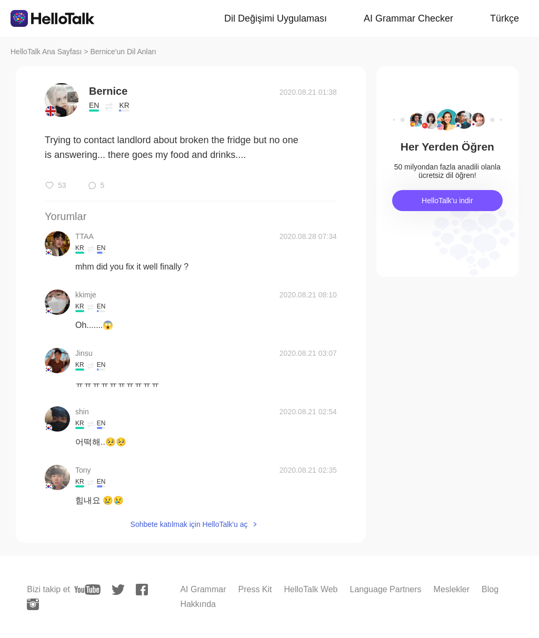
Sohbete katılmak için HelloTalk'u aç (189, 524)
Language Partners (385, 589)
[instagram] (33, 604)
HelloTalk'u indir (447, 200)
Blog (490, 589)
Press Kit (255, 589)
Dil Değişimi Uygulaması (275, 18)
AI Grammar (203, 589)
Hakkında (198, 604)
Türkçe (504, 18)
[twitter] (118, 589)
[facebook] (142, 589)
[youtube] (87, 589)
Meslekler (452, 589)
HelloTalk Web (311, 589)
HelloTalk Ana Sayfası (46, 51)
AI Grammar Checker (408, 18)
